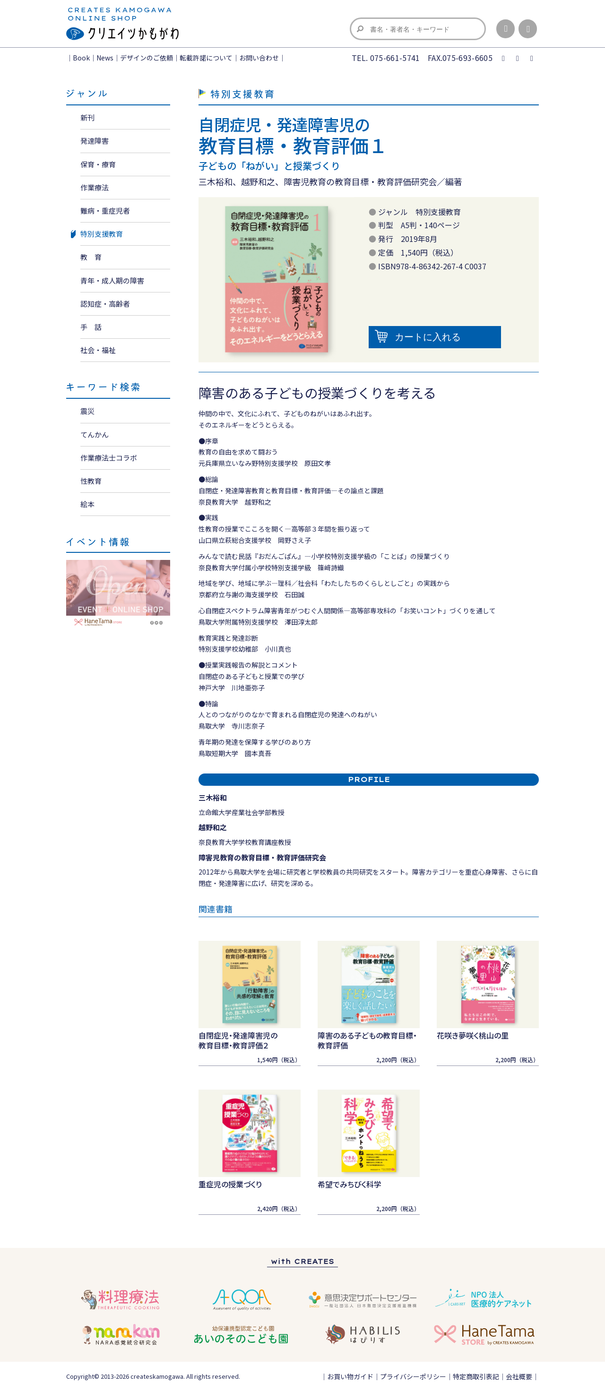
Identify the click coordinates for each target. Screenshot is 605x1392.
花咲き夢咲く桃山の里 (473, 1035)
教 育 (91, 257)
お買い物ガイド (350, 1376)
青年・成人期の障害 (112, 280)
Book (81, 57)
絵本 (87, 504)
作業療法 (94, 187)
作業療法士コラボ (108, 458)
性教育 (91, 481)
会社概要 (519, 1376)
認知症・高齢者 (105, 304)
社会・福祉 (98, 350)
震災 (87, 411)
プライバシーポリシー (413, 1376)
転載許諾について (206, 57)
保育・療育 (98, 164)
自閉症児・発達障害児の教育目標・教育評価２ (238, 1040)
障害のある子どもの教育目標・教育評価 (367, 1040)
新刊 (87, 117)
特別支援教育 (101, 234)
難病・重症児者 (105, 210)
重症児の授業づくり (230, 1184)
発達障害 (94, 141)
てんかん (94, 434)
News (104, 57)
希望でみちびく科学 (349, 1184)
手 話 (91, 327)
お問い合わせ (259, 57)
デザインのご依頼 (146, 57)
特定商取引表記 (476, 1376)
